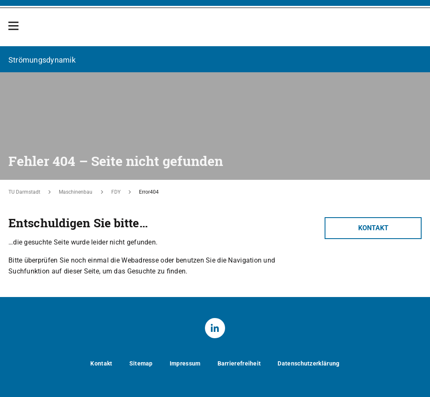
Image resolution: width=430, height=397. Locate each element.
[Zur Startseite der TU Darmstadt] (373, 30)
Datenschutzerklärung (308, 363)
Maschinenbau (75, 192)
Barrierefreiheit (239, 363)
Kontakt (373, 227)
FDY (116, 192)
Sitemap (141, 363)
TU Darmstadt (24, 192)
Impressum (185, 363)
